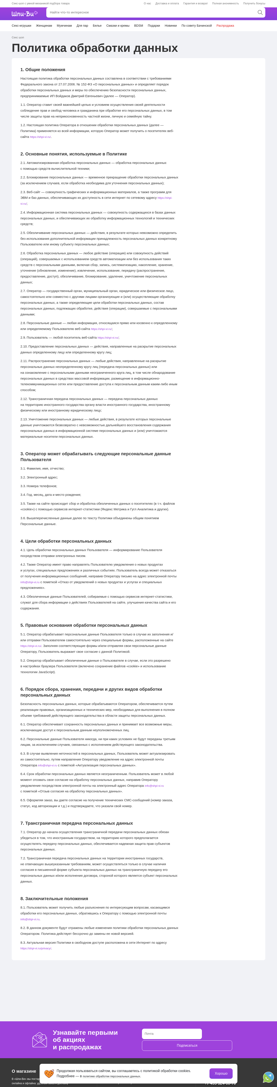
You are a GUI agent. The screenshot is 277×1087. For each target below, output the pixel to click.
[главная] (27, 13)
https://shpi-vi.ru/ (42, 136)
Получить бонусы (254, 3)
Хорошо (220, 1073)
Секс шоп (17, 37)
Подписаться (225, 1039)
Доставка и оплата (167, 3)
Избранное (231, 14)
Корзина (256, 14)
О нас (147, 3)
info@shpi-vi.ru (31, 581)
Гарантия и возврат (195, 3)
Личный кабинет (200, 13)
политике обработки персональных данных (118, 1075)
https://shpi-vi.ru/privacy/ (38, 948)
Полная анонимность (225, 3)
